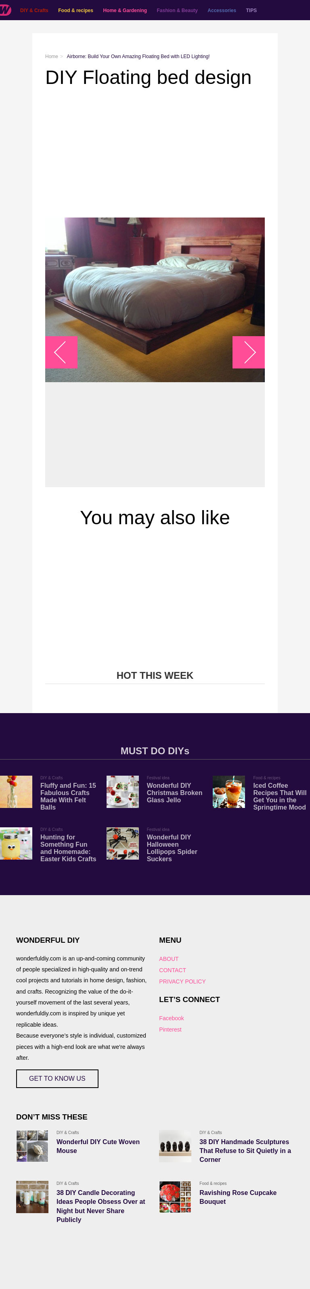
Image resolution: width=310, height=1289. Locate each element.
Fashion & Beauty (177, 10)
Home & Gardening (125, 10)
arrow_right (244, 352)
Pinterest (170, 1029)
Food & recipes (75, 10)
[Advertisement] (155, 152)
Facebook (171, 1018)
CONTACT (172, 970)
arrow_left (65, 352)
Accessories (221, 10)
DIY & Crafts (34, 10)
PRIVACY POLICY (182, 981)
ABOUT (168, 959)
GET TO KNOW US (57, 1078)
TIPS (251, 10)
